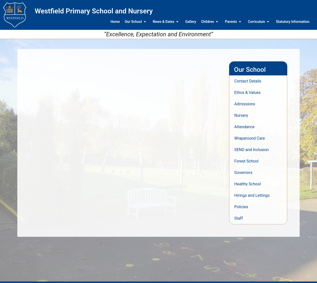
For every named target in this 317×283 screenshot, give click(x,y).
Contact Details (247, 81)
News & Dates (166, 21)
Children (210, 21)
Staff (238, 218)
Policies (241, 206)
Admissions (244, 104)
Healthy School (247, 184)
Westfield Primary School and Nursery (94, 11)
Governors (243, 172)
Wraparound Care (249, 138)
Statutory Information (292, 22)
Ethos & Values (247, 92)
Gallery (190, 22)
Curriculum (259, 21)
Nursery (241, 115)
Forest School (246, 161)
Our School (136, 21)
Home (115, 22)
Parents (234, 21)
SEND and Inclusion (251, 149)
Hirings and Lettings (252, 195)
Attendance (244, 126)
